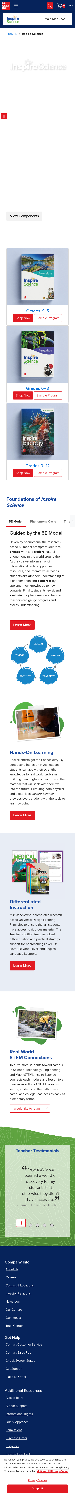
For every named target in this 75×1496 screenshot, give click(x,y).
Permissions (14, 1430)
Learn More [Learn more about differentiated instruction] (22, 965)
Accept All (37, 1490)
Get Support (14, 1368)
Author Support (16, 1405)
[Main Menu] (55, 19)
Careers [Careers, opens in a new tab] (11, 1277)
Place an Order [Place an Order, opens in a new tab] (16, 1376)
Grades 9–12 (37, 466)
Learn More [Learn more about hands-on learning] (22, 815)
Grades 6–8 (37, 388)
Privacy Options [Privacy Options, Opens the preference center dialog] (37, 1482)
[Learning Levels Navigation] (16, 5)
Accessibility (14, 1397)
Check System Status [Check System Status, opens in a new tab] (20, 1360)
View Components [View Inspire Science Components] (24, 216)
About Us (12, 1269)
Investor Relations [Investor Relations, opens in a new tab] (18, 1293)
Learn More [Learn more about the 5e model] (22, 625)
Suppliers (12, 1446)
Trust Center (14, 1325)
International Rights (19, 1414)
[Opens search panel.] (50, 5)
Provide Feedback (18, 1454)
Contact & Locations (20, 1285)
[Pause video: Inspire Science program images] (4, 116)
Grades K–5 (37, 311)
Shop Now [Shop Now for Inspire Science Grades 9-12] (23, 473)
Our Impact (13, 1317)
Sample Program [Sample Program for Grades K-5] (48, 318)
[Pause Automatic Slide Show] (21, 1223)
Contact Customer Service (24, 1344)
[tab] (30, 1225)
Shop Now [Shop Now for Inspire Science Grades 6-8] (23, 395)
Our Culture (14, 1309)
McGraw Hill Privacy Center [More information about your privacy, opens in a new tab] (52, 1473)
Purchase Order (16, 1438)
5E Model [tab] (15, 521)
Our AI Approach (17, 1422)
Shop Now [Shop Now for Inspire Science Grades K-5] (23, 318)
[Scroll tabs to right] (72, 521)
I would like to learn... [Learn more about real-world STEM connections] (27, 1108)
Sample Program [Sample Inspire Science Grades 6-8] (48, 395)
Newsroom (13, 1301)
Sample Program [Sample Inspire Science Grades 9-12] (48, 473)
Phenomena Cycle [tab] (43, 521)
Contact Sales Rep (18, 1352)
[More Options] (70, 5)
